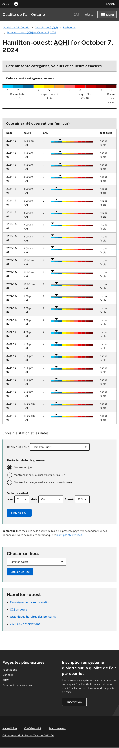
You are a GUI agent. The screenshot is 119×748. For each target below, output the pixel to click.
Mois (34, 499)
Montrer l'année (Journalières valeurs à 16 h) (40, 475)
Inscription (74, 702)
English (110, 4)
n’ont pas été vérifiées (69, 535)
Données (7, 674)
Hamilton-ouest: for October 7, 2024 (31, 32)
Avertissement (57, 728)
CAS (76, 14)
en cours (18, 609)
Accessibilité (9, 728)
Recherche (69, 27)
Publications (9, 669)
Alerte (89, 14)
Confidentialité (32, 728)
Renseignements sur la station (30, 602)
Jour (10, 499)
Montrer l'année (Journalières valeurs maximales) (43, 482)
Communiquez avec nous (17, 685)
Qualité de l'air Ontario (23, 14)
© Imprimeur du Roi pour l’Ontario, (28, 735)
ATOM (5, 680)
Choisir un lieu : (18, 447)
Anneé (69, 499)
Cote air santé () (46, 27)
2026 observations (25, 624)
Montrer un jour (23, 467)
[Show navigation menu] (107, 14)
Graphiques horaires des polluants (33, 616)
